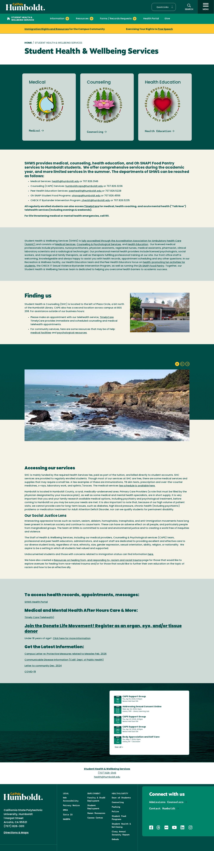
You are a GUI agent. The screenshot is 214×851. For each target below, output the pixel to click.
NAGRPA (66, 819)
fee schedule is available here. (137, 486)
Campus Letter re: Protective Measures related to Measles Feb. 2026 (66, 654)
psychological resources (72, 333)
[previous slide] (182, 364)
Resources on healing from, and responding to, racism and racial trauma (98, 560)
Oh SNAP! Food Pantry (151, 266)
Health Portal (151, 19)
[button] (164, 7)
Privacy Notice (71, 805)
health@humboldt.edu (65, 181)
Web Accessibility (70, 799)
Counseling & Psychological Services (99, 244)
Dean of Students (121, 797)
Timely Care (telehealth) (39, 617)
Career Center (95, 818)
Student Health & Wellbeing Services (20, 19)
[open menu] (205, 7)
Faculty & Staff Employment (96, 799)
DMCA (65, 810)
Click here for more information (72, 638)
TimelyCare (107, 317)
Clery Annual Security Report (121, 833)
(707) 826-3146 (107, 773)
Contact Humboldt (162, 808)
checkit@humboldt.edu (95, 200)
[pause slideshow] (177, 364)
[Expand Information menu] (67, 18)
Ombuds (115, 839)
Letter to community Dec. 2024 (43, 666)
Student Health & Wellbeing (121, 825)
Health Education (158, 131)
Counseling (95, 131)
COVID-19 (30, 672)
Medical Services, (65, 244)
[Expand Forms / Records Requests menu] (134, 18)
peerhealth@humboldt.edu (85, 191)
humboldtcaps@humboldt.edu (84, 186)
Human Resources (96, 813)
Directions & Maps (16, 832)
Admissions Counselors (166, 802)
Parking (116, 807)
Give (167, 19)
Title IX (68, 814)
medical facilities (40, 333)
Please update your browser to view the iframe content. (149, 722)
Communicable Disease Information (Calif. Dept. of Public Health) (64, 660)
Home (28, 43)
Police (115, 811)
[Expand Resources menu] (91, 18)
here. (151, 554)
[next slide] (187, 364)
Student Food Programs (119, 817)
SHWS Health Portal (36, 602)
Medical (34, 130)
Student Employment (93, 807)
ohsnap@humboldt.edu (86, 196)
